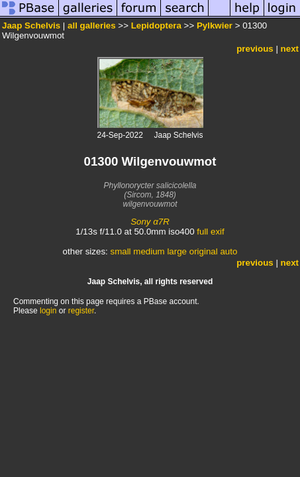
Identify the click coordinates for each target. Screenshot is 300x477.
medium (148, 251)
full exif (210, 232)
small (120, 251)
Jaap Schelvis (31, 25)
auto (228, 251)
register (81, 310)
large (177, 251)
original (203, 251)
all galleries (92, 25)
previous (255, 49)
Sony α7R (150, 222)
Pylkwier (214, 25)
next (290, 49)
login (48, 310)
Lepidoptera (156, 25)
